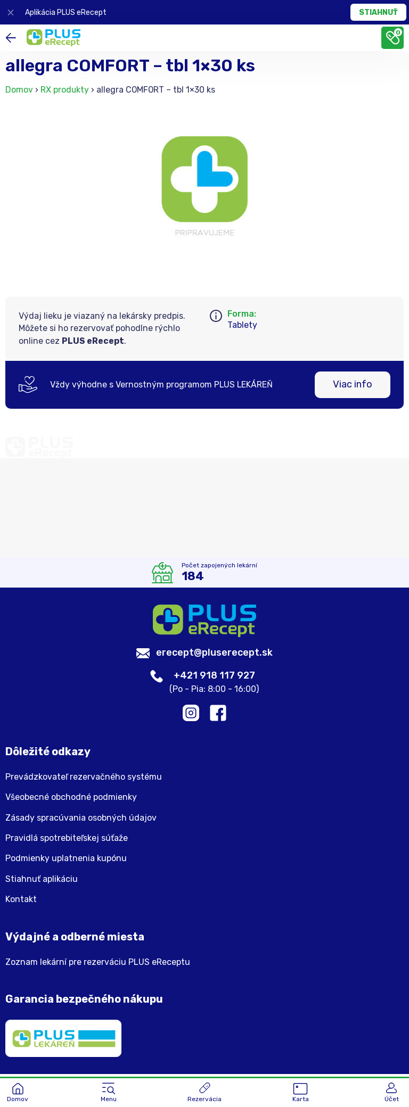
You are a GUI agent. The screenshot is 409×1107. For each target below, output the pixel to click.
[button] (108, 1093)
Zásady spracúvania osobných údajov (81, 819)
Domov (19, 90)
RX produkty (64, 90)
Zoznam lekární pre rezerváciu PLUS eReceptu (97, 963)
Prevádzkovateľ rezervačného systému (83, 778)
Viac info (352, 384)
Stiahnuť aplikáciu (41, 881)
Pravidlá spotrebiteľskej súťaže (66, 840)
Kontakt (21, 901)
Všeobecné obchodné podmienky (71, 799)
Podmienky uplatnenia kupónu (66, 860)
